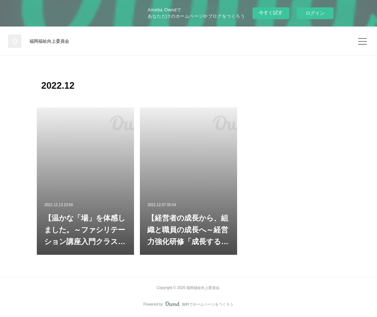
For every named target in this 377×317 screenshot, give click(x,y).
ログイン (315, 13)
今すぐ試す (271, 12)
